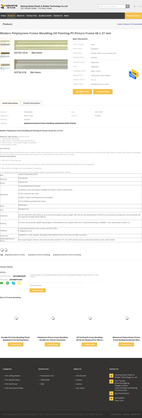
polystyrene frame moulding (39, 255)
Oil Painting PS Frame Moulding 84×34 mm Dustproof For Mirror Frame (89, 340)
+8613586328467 (19, 276)
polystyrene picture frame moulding (67, 255)
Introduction (80, 375)
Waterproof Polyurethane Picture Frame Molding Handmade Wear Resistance (126, 340)
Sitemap (126, 414)
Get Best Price (82, 91)
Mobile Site (135, 414)
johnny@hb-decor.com (120, 399)
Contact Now (103, 91)
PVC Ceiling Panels (11, 375)
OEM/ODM (43, 380)
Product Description (31, 103)
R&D (41, 384)
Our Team (79, 388)
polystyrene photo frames (15, 255)
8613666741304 (16, 279)
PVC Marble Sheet (11, 380)
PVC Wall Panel (10, 384)
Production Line (46, 375)
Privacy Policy (116, 414)
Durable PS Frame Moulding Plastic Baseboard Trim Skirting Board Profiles (15, 340)
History (78, 380)
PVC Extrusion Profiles (13, 388)
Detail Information (10, 103)
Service (78, 384)
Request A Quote (133, 16)
